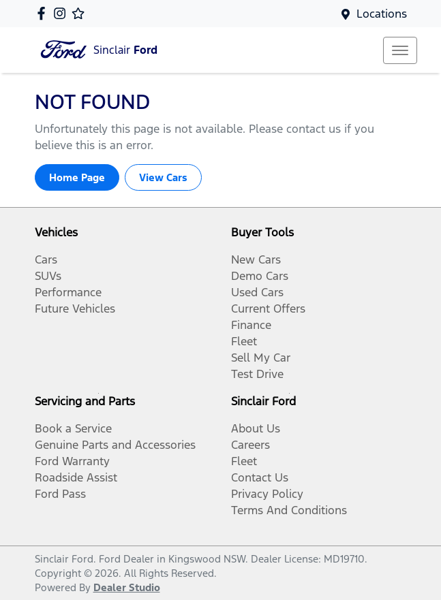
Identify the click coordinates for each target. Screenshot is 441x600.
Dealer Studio (126, 587)
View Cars (163, 177)
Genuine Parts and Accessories (115, 444)
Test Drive (257, 373)
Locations (381, 13)
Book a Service (73, 428)
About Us (255, 428)
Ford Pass (60, 493)
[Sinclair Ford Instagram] (62, 13)
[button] (400, 50)
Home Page (77, 177)
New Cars (256, 259)
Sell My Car (260, 357)
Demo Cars (259, 275)
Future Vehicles (75, 308)
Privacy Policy (267, 493)
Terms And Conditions (289, 510)
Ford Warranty (72, 461)
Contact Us (259, 477)
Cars (46, 259)
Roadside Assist (76, 477)
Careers (250, 444)
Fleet (244, 341)
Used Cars (257, 292)
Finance (251, 324)
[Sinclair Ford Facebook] (44, 13)
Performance (68, 292)
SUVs (48, 275)
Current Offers (268, 308)
